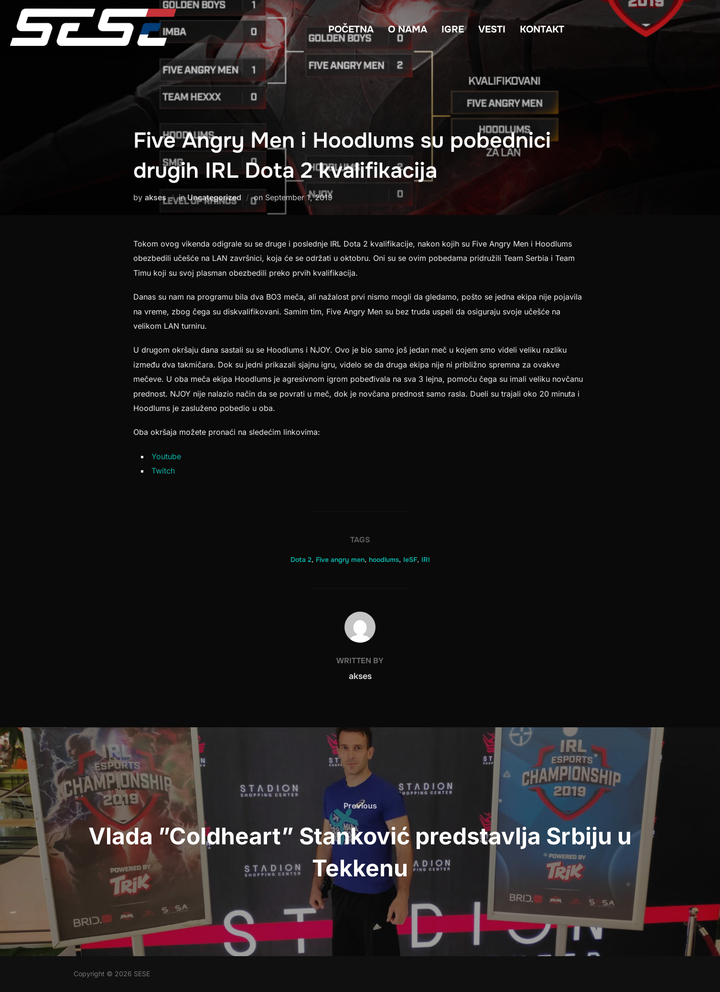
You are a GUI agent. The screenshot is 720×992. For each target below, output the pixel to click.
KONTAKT (542, 29)
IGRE (452, 29)
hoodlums (384, 559)
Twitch (163, 470)
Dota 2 (301, 559)
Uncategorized (214, 197)
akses (155, 197)
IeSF (410, 559)
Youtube (166, 456)
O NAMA (407, 29)
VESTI (491, 29)
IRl (425, 559)
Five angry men (340, 559)
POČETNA (351, 29)
